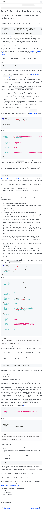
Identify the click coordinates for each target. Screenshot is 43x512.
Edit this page (4, 501)
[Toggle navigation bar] (2, 2)
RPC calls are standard (5, 52)
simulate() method (33, 113)
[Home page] (2, 5)
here (24, 405)
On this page (4, 8)
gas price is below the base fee (10, 77)
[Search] (41, 2)
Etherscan (12, 36)
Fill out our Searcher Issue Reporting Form (10, 485)
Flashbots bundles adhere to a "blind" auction (10, 178)
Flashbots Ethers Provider (34, 51)
